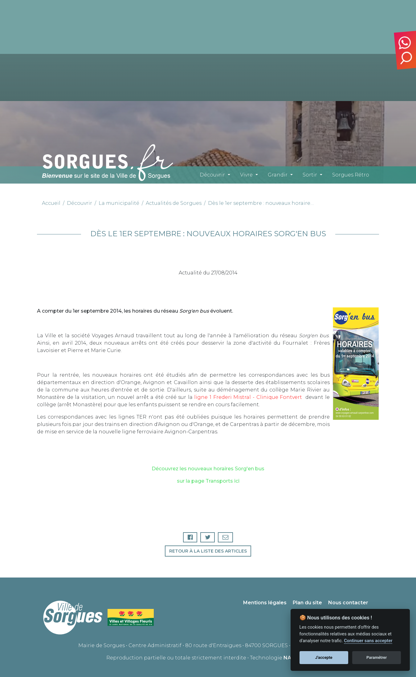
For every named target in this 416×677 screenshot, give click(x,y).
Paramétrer (376, 657)
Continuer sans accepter (368, 640)
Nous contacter (348, 603)
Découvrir (212, 175)
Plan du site (307, 603)
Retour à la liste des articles (208, 551)
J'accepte (323, 657)
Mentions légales (265, 603)
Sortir (310, 175)
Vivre (246, 175)
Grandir (278, 175)
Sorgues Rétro (350, 175)
